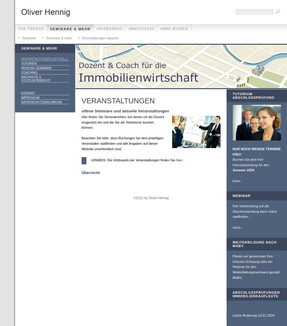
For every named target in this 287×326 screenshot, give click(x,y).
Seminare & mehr (70, 29)
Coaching (29, 72)
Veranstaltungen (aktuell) (100, 38)
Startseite (29, 38)
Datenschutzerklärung (41, 102)
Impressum (30, 97)
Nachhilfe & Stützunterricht (35, 79)
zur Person (31, 29)
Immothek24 (141, 29)
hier (179, 160)
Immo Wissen (174, 29)
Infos (236, 181)
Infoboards (110, 29)
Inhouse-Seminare (36, 68)
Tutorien (29, 63)
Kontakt (28, 93)
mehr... (238, 227)
